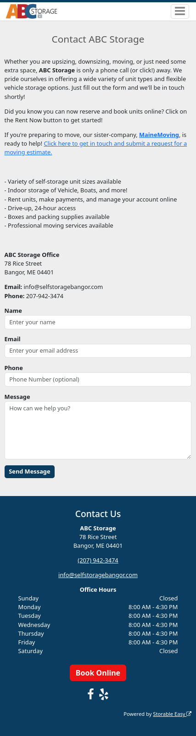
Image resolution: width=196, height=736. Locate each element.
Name (13, 310)
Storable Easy (172, 713)
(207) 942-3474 (98, 560)
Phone (14, 368)
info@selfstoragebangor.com (98, 575)
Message (17, 397)
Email (13, 339)
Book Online (98, 673)
